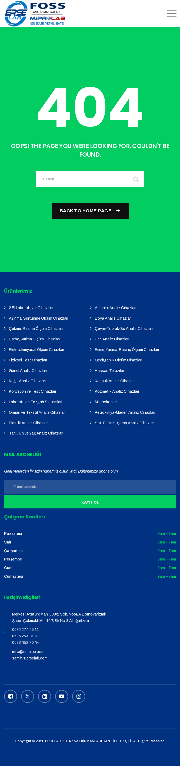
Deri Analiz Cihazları (112, 339)
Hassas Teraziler (109, 371)
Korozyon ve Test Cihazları (32, 391)
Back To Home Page (86, 210)
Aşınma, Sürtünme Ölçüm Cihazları (38, 318)
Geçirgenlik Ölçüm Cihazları (118, 360)
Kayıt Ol (90, 502)
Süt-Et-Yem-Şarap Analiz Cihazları (125, 423)
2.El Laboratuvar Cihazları (31, 308)
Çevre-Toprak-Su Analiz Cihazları (124, 329)
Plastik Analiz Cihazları (28, 423)
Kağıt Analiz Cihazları (27, 381)
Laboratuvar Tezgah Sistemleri (35, 402)
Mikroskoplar (106, 402)
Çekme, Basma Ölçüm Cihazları (36, 329)
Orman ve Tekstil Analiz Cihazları (37, 413)
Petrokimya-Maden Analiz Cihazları (125, 413)
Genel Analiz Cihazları (28, 371)
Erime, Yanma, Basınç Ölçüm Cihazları (127, 350)
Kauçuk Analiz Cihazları (115, 381)
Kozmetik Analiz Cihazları (117, 391)
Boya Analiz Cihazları (113, 318)
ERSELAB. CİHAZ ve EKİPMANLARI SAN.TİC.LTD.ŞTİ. (88, 741)
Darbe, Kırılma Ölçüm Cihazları (34, 339)
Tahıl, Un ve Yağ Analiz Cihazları (36, 433)
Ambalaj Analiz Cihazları (115, 308)
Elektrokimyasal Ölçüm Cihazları (36, 350)
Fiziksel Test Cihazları (28, 360)
